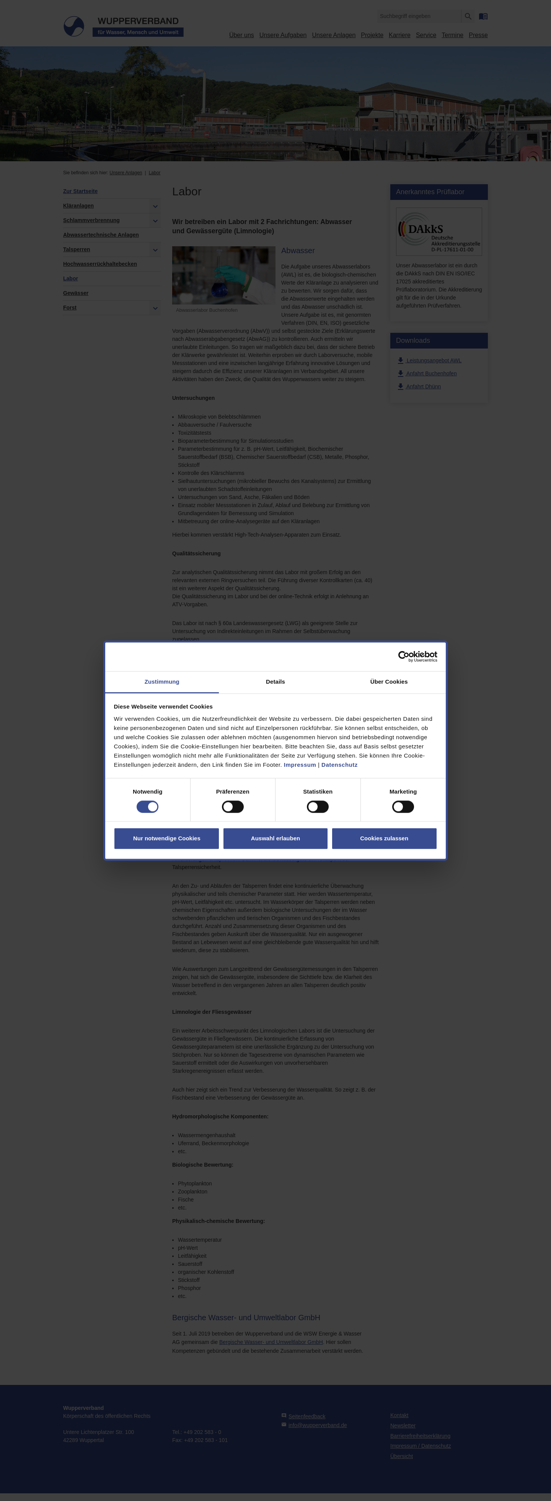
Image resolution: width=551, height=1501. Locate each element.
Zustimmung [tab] (162, 681)
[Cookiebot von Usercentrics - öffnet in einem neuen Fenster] (403, 656)
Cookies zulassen (384, 838)
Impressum (300, 764)
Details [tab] (275, 681)
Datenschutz (339, 764)
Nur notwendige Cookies (167, 838)
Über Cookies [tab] (389, 681)
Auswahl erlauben (275, 838)
